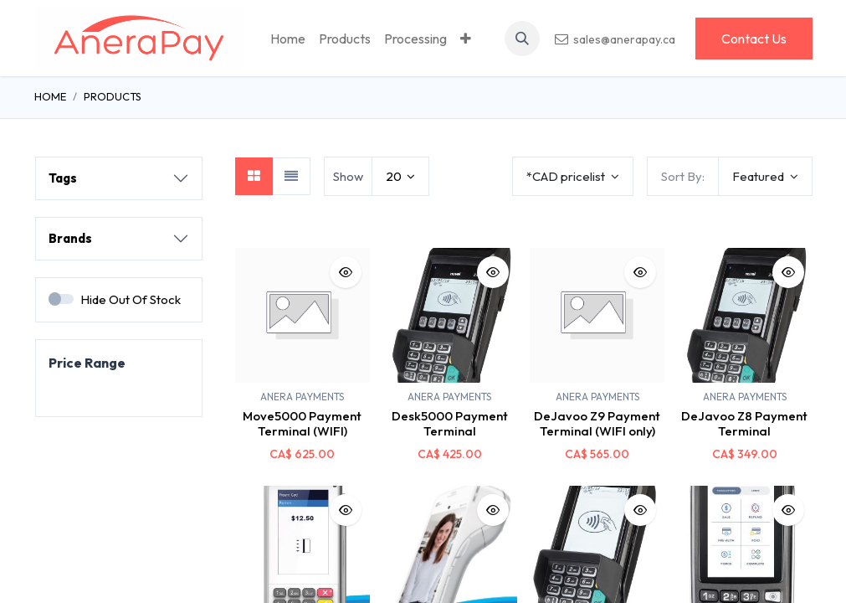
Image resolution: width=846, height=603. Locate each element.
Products (112, 96)
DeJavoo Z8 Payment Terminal (744, 423)
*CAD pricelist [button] (567, 176)
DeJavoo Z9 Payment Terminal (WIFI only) (597, 423)
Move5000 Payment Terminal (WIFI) (302, 423)
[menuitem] (288, 38)
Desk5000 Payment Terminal (450, 423)
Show (348, 176)
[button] (522, 38)
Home (50, 96)
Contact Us (754, 38)
